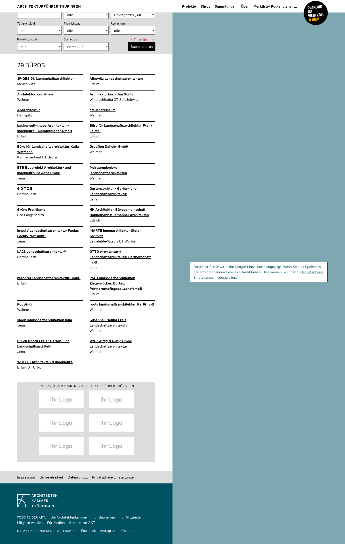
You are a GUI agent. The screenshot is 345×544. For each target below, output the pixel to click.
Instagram (108, 530)
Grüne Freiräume (31, 209)
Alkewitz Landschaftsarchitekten (116, 78)
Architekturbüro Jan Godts (111, 94)
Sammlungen (225, 6)
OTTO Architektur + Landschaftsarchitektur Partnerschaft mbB (120, 257)
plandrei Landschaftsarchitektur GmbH (48, 277)
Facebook (88, 530)
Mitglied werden (30, 522)
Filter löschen (143, 39)
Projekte (189, 6)
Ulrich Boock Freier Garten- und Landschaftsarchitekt (43, 343)
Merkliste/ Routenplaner (275, 6)
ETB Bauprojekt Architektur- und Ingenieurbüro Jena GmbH (44, 170)
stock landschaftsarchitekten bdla (44, 319)
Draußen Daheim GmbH (109, 146)
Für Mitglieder (131, 517)
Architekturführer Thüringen (49, 6)
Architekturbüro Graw (35, 94)
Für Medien (56, 522)
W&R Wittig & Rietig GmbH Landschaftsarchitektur (111, 343)
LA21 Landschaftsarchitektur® (41, 251)
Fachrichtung (72, 23)
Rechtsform (118, 23)
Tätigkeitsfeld (26, 23)
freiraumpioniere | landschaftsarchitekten (108, 170)
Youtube (127, 530)
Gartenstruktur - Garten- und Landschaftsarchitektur (113, 191)
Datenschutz (78, 477)
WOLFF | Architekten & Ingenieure (45, 361)
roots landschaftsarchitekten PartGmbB (122, 304)
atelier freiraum (103, 109)
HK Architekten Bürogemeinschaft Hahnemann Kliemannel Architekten (119, 212)
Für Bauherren (104, 517)
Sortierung (71, 39)
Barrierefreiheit (51, 477)
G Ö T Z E (24, 188)
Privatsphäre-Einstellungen (114, 477)
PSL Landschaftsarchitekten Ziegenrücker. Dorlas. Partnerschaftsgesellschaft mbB (116, 283)
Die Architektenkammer (69, 517)
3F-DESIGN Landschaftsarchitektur (45, 78)
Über (245, 6)
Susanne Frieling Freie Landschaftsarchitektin (108, 322)
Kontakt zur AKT (82, 522)
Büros (205, 6)
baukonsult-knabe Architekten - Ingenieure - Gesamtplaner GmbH (44, 128)
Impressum (26, 477)
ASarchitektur (28, 109)
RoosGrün (25, 304)
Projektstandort (27, 39)
